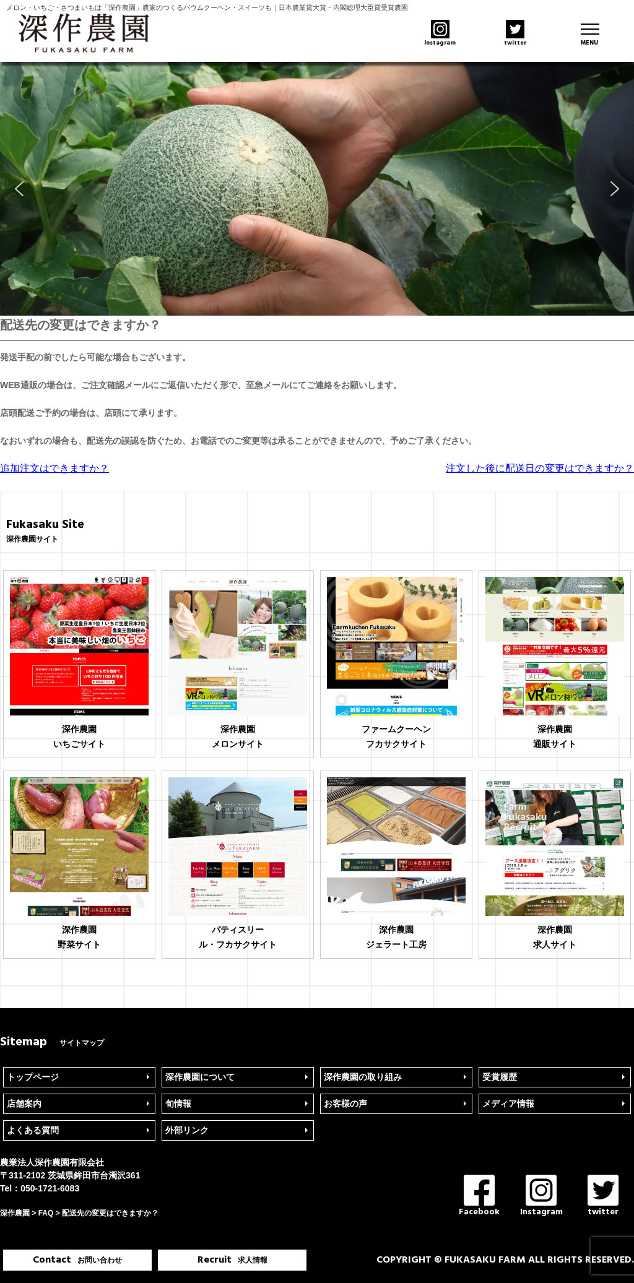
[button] (19, 189)
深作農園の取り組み (363, 1077)
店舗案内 (24, 1103)
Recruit (232, 1260)
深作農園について (200, 1077)
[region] (317, 189)
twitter (603, 1197)
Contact (77, 1260)
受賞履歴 (499, 1077)
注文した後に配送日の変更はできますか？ (540, 468)
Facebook (479, 1197)
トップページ (33, 1077)
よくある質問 (33, 1130)
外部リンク (187, 1130)
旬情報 (178, 1103)
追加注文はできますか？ (54, 468)
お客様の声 (345, 1103)
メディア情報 (508, 1103)
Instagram (541, 1197)
